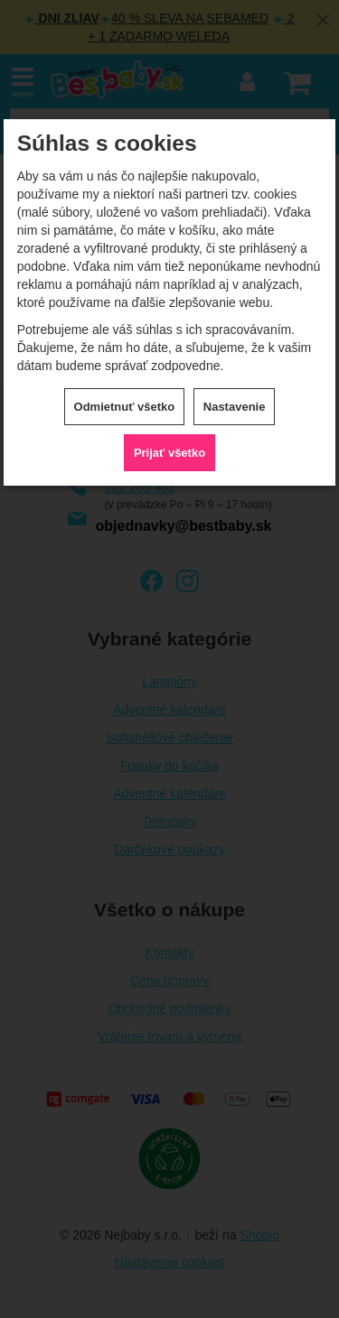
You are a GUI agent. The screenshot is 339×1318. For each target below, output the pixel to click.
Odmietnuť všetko (124, 406)
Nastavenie (234, 406)
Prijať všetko (169, 452)
